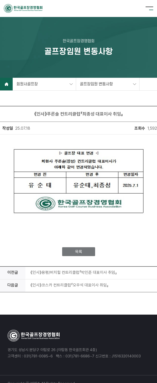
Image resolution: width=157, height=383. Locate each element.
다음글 (12, 276)
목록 (78, 242)
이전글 (12, 263)
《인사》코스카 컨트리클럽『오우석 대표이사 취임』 (69, 276)
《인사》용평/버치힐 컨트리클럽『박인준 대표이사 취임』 (73, 263)
